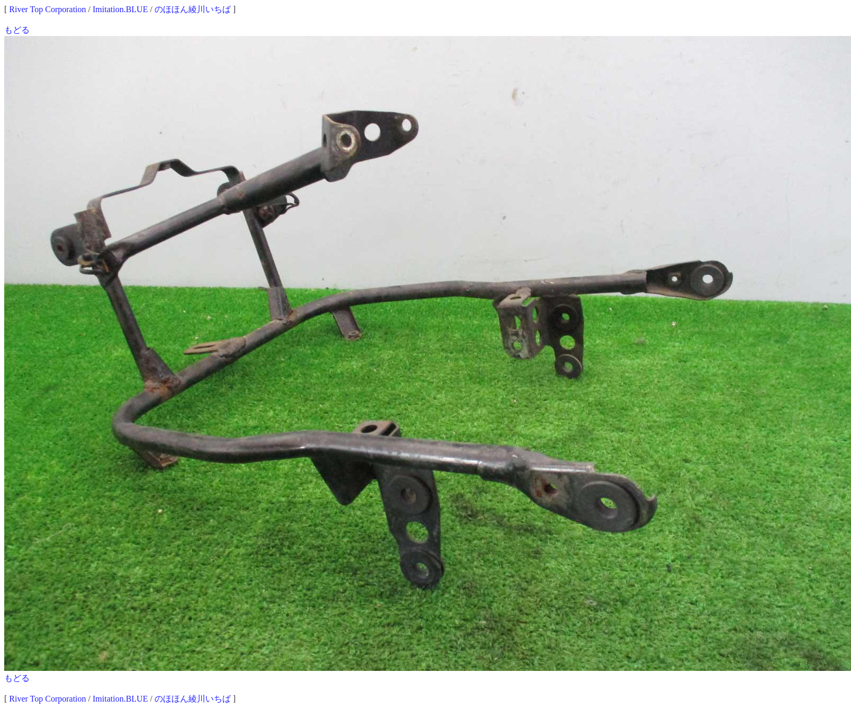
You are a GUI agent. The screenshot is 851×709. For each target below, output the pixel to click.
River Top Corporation (47, 9)
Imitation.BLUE (120, 9)
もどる (17, 29)
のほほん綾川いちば (193, 9)
